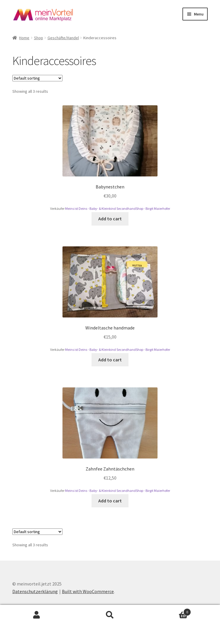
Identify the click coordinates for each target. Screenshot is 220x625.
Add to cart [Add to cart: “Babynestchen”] (110, 219)
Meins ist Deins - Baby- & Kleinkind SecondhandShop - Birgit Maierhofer (117, 208)
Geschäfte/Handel (63, 37)
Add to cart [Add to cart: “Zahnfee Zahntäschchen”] (110, 501)
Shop (38, 37)
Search (110, 615)
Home (24, 37)
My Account (36, 615)
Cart (169, 611)
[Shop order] (37, 78)
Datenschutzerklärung (35, 591)
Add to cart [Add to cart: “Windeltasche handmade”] (110, 360)
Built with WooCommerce (88, 591)
